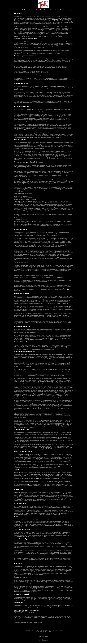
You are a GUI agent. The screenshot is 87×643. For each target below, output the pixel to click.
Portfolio (31, 9)
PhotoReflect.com (56, 19)
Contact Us (39, 9)
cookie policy (26, 484)
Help (70, 9)
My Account (58, 9)
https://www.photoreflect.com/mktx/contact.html (26, 610)
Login (64, 9)
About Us (24, 9)
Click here (36, 478)
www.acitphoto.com (43, 636)
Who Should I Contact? (57, 630)
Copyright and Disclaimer (44, 630)
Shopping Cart (48, 9)
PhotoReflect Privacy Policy (30, 630)
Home (17, 9)
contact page (33, 283)
